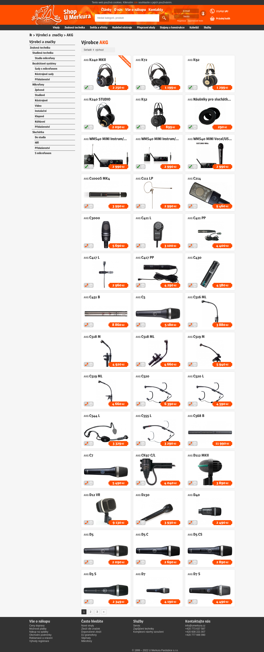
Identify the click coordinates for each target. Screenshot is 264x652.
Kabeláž (194, 27)
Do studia (40, 137)
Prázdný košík (223, 18)
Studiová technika (42, 52)
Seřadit (99, 50)
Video (38, 105)
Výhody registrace (39, 641)
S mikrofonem (43, 153)
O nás (118, 9)
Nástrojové (41, 100)
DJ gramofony (89, 634)
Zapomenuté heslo (195, 21)
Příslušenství (42, 79)
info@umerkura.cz (195, 625)
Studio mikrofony (45, 58)
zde (136, 2)
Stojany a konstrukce (172, 27)
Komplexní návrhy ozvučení (148, 631)
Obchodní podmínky (40, 634)
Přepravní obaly (146, 27)
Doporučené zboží (91, 631)
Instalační (40, 110)
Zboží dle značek (90, 628)
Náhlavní (40, 121)
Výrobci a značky (49, 35)
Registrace (181, 21)
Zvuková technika (75, 27)
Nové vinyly (87, 625)
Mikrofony (38, 84)
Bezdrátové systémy (44, 63)
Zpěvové (39, 89)
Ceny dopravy (37, 625)
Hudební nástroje (122, 27)
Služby (207, 27)
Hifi (37, 142)
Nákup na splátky (38, 631)
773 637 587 (222, 11)
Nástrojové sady (44, 74)
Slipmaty (86, 638)
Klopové (39, 116)
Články (106, 9)
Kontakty (155, 9)
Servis (136, 625)
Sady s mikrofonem (46, 68)
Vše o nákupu (135, 9)
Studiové (40, 95)
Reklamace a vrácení (41, 638)
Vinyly (56, 27)
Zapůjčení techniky (143, 628)
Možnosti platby (37, 628)
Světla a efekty (98, 27)
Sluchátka (38, 132)
